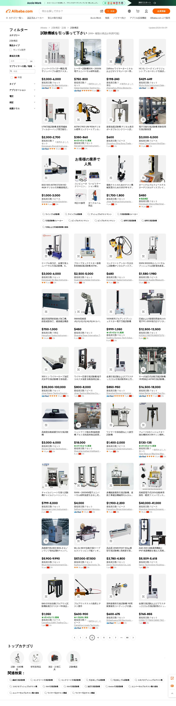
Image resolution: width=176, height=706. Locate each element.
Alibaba (43, 28)
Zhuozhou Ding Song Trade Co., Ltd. (120, 143)
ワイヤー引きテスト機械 (55, 693)
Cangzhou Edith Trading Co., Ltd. (55, 622)
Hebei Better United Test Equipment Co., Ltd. (152, 393)
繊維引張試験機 (17, 680)
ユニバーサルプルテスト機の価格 (143, 686)
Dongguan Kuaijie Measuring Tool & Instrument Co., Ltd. (152, 280)
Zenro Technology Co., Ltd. (118, 565)
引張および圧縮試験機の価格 (55, 227)
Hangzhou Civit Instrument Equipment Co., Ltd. (87, 146)
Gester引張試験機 (114, 686)
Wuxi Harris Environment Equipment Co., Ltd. (55, 565)
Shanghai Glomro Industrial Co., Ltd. (120, 393)
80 (127, 638)
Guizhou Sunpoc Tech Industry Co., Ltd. (120, 338)
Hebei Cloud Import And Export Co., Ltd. (152, 143)
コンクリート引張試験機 (41, 680)
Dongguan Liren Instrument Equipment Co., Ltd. (55, 509)
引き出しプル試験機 (95, 680)
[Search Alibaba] (70, 11)
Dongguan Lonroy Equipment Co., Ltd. (55, 201)
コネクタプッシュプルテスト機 (148, 680)
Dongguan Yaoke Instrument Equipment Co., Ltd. (120, 280)
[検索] (111, 11)
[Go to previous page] (74, 637)
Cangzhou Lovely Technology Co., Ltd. (87, 625)
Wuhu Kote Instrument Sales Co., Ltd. (152, 85)
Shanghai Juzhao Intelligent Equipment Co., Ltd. (87, 451)
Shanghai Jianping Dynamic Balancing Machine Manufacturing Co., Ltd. (152, 509)
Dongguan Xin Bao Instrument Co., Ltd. (55, 85)
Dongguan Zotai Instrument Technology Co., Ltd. (120, 449)
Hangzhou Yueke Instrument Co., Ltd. (55, 335)
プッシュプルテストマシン (100, 214)
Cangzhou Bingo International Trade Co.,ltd (120, 509)
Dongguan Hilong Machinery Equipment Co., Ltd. (152, 204)
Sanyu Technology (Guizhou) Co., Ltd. (152, 565)
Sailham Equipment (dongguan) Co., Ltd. (87, 509)
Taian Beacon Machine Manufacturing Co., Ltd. (152, 454)
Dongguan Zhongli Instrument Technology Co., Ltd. (55, 146)
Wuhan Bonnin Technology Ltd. (55, 449)
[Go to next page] (133, 637)
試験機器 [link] (74, 28)
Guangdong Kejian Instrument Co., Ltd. (87, 280)
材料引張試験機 (128, 221)
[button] (101, 11)
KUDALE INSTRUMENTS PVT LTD (152, 335)
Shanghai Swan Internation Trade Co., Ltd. (87, 335)
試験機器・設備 (58, 28)
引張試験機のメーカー (127, 214)
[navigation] (22, 333)
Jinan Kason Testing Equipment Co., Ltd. (55, 393)
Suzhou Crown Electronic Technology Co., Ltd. (87, 565)
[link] (172, 678)
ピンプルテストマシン (78, 221)
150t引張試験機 (50, 686)
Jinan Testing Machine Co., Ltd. (87, 393)
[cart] (138, 11)
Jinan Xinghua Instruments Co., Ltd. (120, 201)
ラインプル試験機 (50, 214)
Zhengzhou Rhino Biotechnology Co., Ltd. (120, 88)
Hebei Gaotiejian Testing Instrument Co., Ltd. (87, 88)
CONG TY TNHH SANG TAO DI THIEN (152, 620)
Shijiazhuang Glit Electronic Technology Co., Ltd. (120, 620)
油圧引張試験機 (92, 686)
